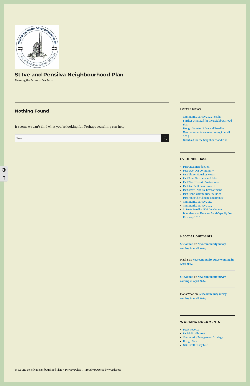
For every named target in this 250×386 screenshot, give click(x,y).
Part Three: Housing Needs (199, 174)
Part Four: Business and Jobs (200, 178)
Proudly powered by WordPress (103, 369)
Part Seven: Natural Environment (202, 190)
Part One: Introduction (196, 166)
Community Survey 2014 (197, 201)
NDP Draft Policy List (195, 345)
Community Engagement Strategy (203, 337)
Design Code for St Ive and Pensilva (203, 128)
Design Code (190, 341)
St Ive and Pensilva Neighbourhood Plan (69, 74)
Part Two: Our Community (198, 170)
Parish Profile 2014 (194, 333)
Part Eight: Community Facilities (202, 194)
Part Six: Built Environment (199, 186)
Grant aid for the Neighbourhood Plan (205, 140)
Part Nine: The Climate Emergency (203, 197)
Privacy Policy (73, 369)
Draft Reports (191, 329)
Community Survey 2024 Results (202, 116)
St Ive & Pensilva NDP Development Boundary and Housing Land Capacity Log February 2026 (207, 213)
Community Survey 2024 (197, 205)
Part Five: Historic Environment (202, 182)
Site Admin (186, 244)
